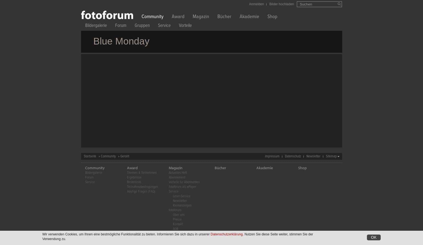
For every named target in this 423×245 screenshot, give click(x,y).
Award (178, 17)
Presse (177, 219)
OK (374, 237)
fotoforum (175, 210)
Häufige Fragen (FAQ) (141, 191)
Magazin (201, 17)
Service (164, 26)
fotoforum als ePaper (182, 187)
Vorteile (185, 26)
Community (153, 17)
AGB (175, 229)
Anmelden (256, 4)
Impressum (272, 156)
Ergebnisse (134, 177)
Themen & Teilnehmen (142, 173)
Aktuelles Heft (178, 173)
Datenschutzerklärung (227, 234)
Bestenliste (134, 182)
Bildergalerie (96, 26)
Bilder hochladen (281, 4)
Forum (120, 26)
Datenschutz (293, 156)
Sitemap (331, 156)
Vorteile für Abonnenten (184, 182)
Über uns (179, 215)
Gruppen (142, 26)
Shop (272, 17)
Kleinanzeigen (182, 205)
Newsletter (313, 156)
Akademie (249, 17)
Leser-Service (181, 196)
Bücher (224, 17)
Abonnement (177, 177)
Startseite (90, 156)
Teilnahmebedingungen (142, 187)
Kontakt (178, 224)
